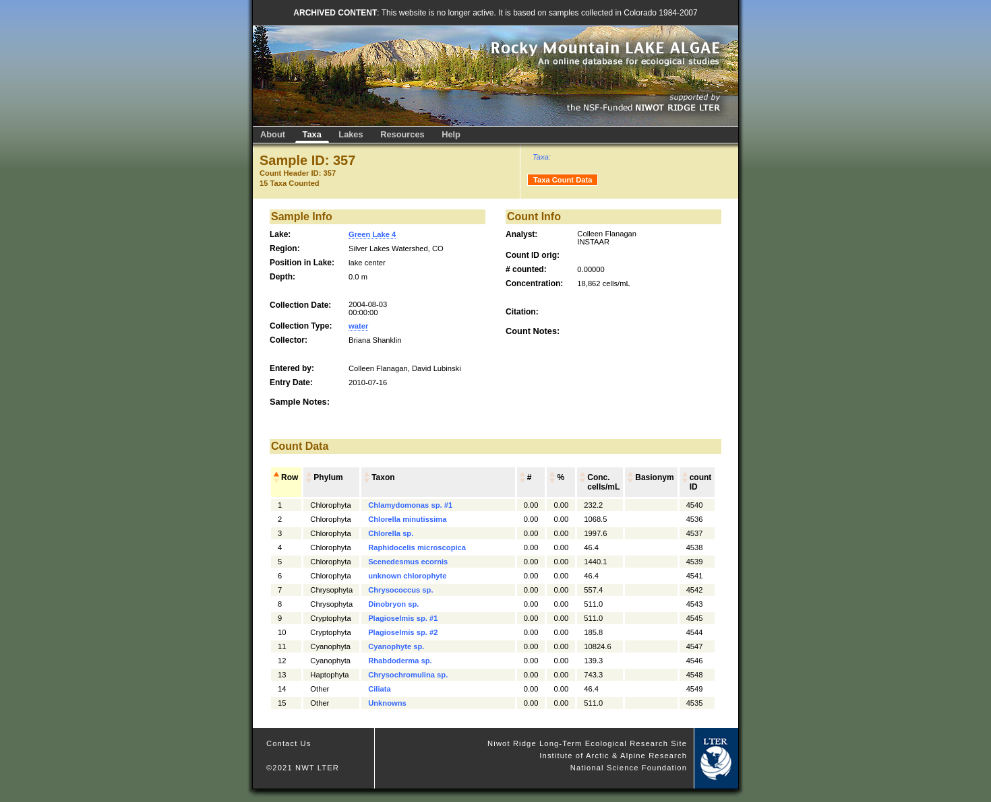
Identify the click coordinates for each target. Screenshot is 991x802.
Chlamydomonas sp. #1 (410, 505)
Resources (402, 134)
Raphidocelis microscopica (417, 547)
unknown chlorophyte (407, 576)
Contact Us (288, 743)
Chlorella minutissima (407, 519)
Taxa (312, 134)
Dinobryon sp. (393, 604)
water (358, 326)
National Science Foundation (628, 768)
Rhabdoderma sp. (400, 661)
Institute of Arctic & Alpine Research (613, 755)
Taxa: (542, 157)
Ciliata (379, 689)
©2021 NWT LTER (302, 768)
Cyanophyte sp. (396, 646)
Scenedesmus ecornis (408, 562)
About (272, 134)
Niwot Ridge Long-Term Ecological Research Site (587, 743)
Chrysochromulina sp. (408, 675)
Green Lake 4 (372, 234)
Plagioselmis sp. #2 (403, 632)
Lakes (350, 134)
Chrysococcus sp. (400, 590)
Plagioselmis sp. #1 (403, 618)
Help (451, 134)
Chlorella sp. (390, 533)
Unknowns (387, 703)
